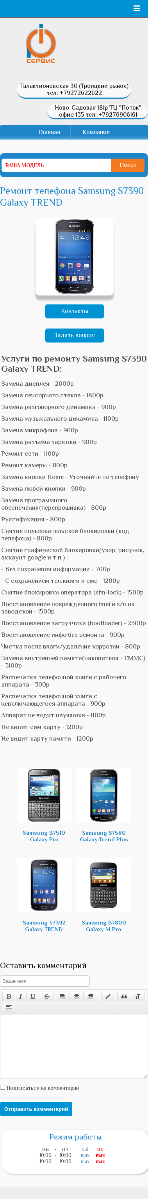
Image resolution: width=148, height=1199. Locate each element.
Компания (96, 132)
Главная (49, 132)
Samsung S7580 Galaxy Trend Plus (104, 805)
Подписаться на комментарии (42, 1099)
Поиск (128, 164)
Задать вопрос (74, 335)
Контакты (74, 311)
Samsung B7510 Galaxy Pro (44, 805)
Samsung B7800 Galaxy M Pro (104, 895)
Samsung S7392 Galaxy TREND (44, 895)
